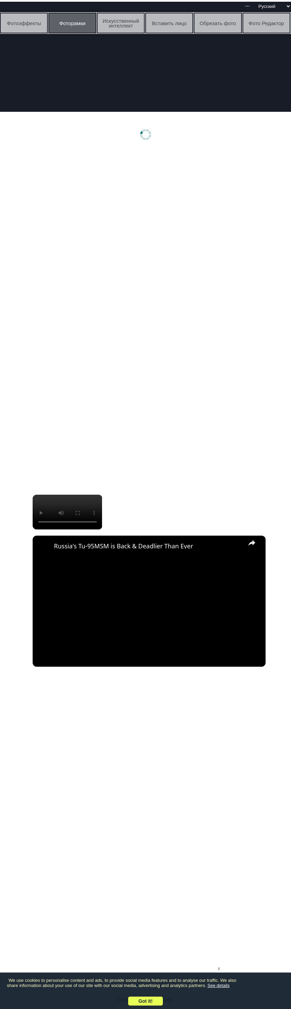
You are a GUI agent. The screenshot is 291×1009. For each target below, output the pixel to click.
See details (219, 985)
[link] (44, 547)
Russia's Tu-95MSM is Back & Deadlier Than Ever (123, 546)
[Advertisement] (147, 205)
